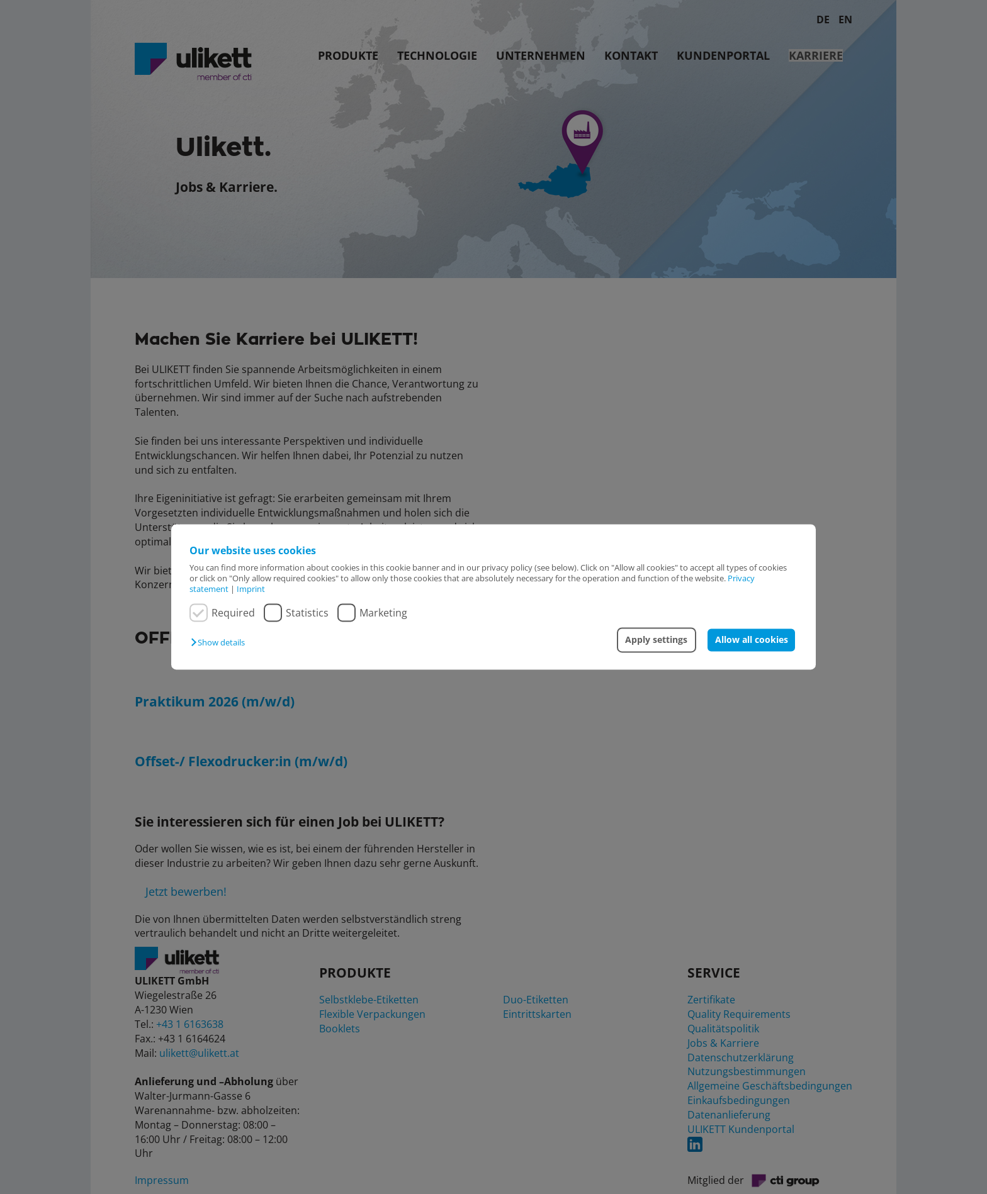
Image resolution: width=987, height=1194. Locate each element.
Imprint (251, 589)
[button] (220, 642)
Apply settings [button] (656, 639)
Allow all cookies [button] (751, 639)
